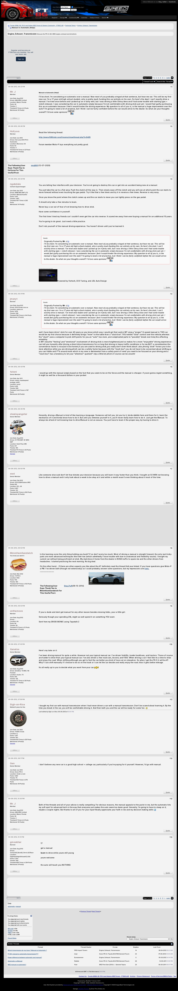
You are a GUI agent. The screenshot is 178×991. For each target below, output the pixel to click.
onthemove (16, 611)
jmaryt (13, 298)
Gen (12, 763)
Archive (132, 976)
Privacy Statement (143, 976)
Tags (9, 903)
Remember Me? (77, 7)
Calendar (84, 17)
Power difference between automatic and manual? (25, 957)
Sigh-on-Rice (17, 704)
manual (18, 906)
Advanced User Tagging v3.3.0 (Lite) (74, 985)
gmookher (15, 842)
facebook (172, 2)
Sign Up (21, 59)
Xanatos (14, 649)
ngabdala (15, 184)
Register (54, 17)
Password (56, 10)
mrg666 (34, 165)
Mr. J (13, 91)
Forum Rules (12, 938)
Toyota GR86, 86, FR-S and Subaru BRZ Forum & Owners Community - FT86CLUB (36, 25)
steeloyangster (18, 414)
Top (175, 976)
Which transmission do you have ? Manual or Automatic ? (27, 950)
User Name (56, 7)
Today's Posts (94, 17)
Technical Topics (70, 25)
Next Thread (96, 911)
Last (168, 78)
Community (74, 17)
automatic (11, 906)
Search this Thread (164, 81)
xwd (12, 473)
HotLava (14, 131)
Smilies (10, 931)
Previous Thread (86, 911)
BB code (10, 929)
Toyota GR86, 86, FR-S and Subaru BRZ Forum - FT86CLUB (108, 976)
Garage (63, 17)
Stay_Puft (68, 586)
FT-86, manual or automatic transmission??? (23, 954)
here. (147, 569)
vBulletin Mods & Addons (95, 985)
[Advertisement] (104, 55)
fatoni (13, 371)
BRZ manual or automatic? (17, 965)
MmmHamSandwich (21, 553)
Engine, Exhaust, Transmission (87, 25)
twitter (164, 2)
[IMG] (10, 933)
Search (105, 17)
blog (160, 2)
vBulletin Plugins (83, 989)
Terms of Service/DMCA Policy (161, 976)
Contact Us (83, 976)
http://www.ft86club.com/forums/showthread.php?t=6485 (65, 137)
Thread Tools (148, 81)
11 (162, 78)
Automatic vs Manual (15, 961)
